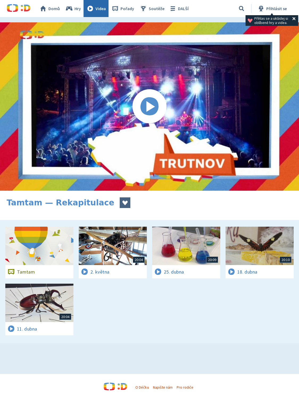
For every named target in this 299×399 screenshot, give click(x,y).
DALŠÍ (179, 9)
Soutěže (151, 9)
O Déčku (142, 387)
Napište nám (163, 387)
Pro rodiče (185, 387)
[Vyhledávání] (241, 8)
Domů (49, 9)
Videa (96, 9)
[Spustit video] (149, 106)
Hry (73, 9)
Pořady (122, 9)
